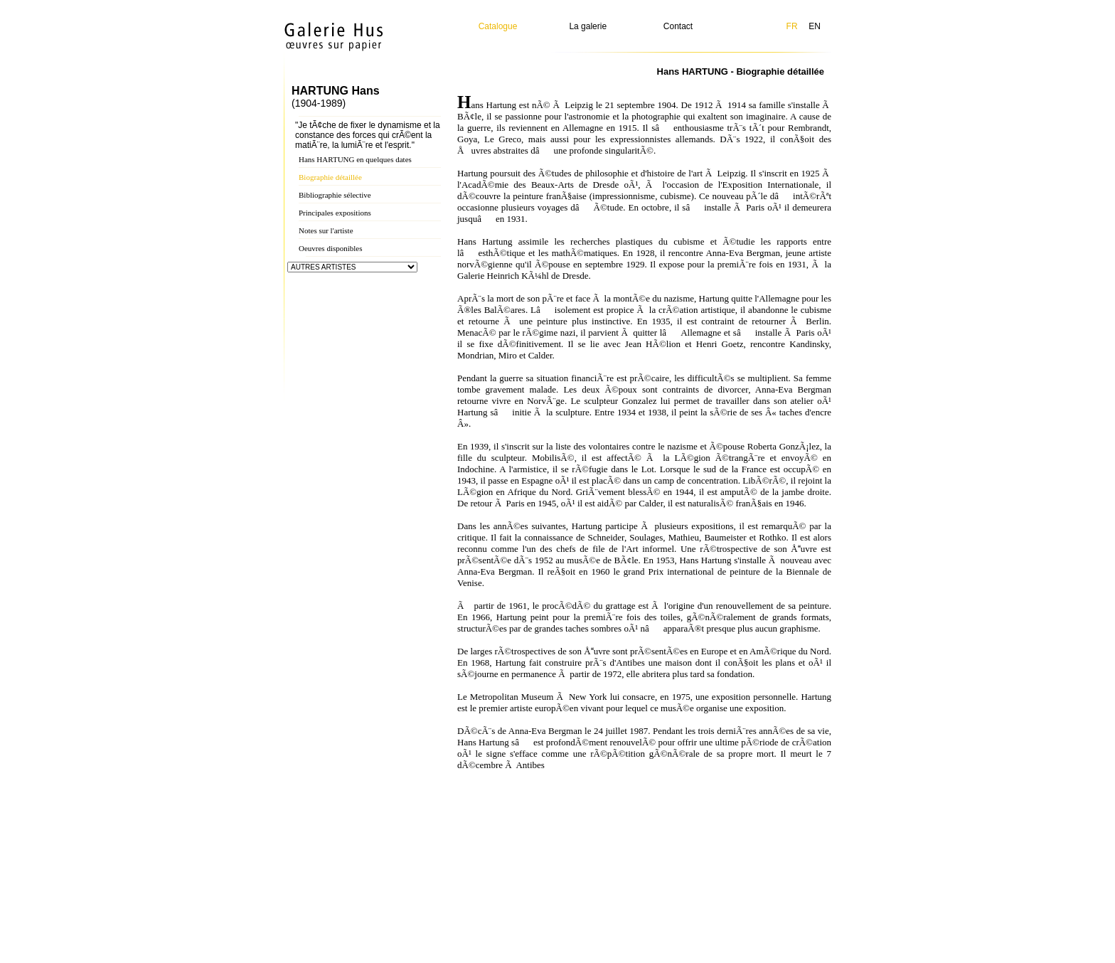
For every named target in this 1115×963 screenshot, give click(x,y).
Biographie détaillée (330, 177)
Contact (678, 26)
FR (792, 26)
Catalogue (498, 26)
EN (815, 26)
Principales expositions (335, 212)
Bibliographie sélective (335, 195)
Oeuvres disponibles (331, 248)
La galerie (588, 26)
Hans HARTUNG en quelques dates (355, 159)
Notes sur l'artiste (326, 230)
